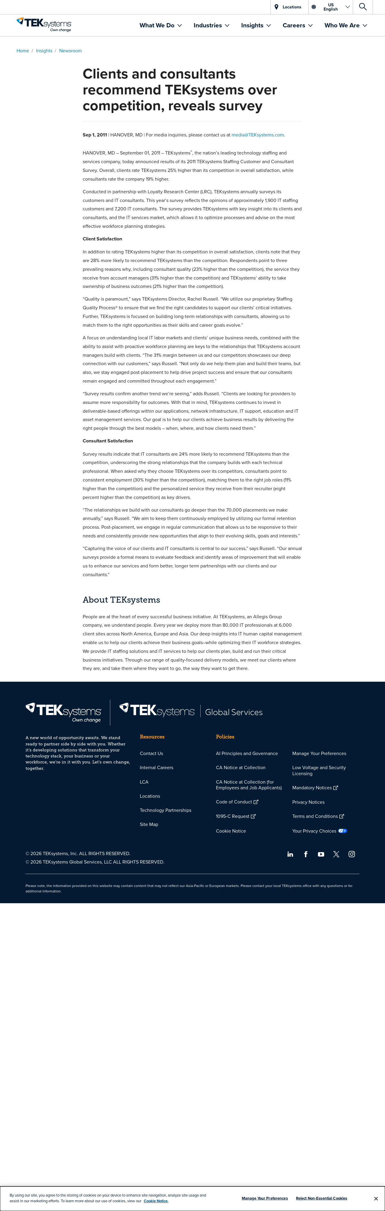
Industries (208, 25)
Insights (253, 25)
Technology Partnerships (165, 810)
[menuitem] (161, 25)
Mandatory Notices (312, 787)
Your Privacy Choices (314, 830)
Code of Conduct (234, 801)
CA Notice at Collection (241, 767)
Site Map (149, 824)
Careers (295, 25)
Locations (150, 796)
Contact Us (151, 753)
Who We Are (343, 25)
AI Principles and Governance (247, 753)
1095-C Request (232, 816)
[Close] (376, 1198)
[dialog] (192, 1198)
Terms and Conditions (315, 816)
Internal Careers (156, 767)
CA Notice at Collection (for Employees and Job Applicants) (249, 784)
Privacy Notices (308, 802)
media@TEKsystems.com (258, 134)
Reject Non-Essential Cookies (321, 1198)
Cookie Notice (231, 830)
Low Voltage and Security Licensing (319, 770)
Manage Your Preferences (319, 753)
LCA (144, 781)
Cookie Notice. (156, 1201)
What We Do (158, 25)
